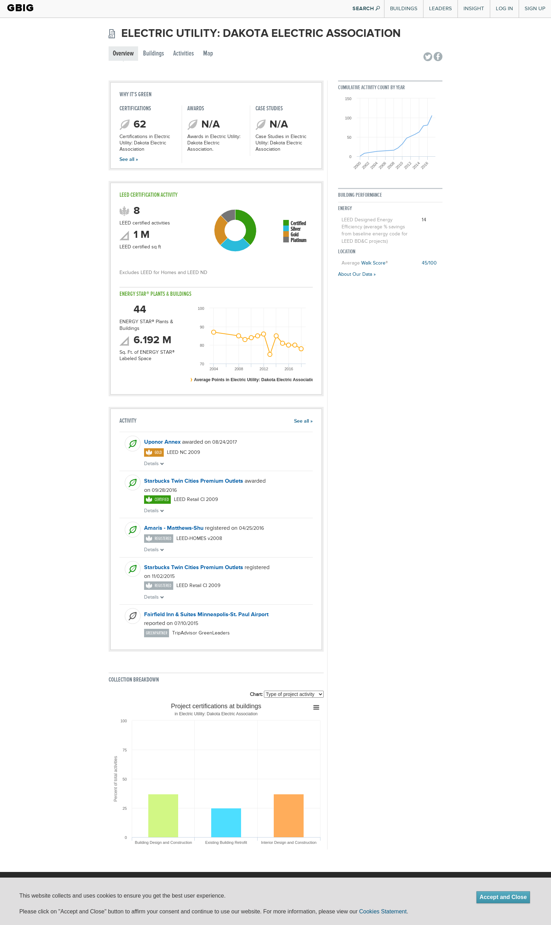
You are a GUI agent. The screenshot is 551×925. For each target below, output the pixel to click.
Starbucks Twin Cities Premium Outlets (193, 481)
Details (154, 463)
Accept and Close (503, 897)
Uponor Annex (162, 442)
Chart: (256, 694)
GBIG (20, 7)
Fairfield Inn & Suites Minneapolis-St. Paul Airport (206, 615)
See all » (128, 159)
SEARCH (366, 9)
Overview (123, 53)
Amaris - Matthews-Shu (173, 528)
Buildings (403, 8)
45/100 (429, 263)
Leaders (440, 8)
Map (208, 53)
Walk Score (373, 263)
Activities (183, 53)
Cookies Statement (383, 911)
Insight (474, 8)
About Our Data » (357, 274)
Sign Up (535, 8)
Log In (504, 8)
